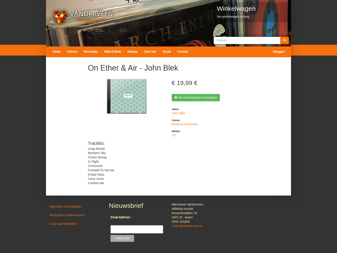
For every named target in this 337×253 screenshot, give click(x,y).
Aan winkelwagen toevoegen (196, 98)
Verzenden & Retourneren (67, 215)
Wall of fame (112, 52)
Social (167, 52)
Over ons (150, 52)
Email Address (121, 217)
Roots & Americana (185, 124)
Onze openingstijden (63, 224)
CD (174, 135)
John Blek (178, 113)
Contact (182, 52)
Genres (72, 52)
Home (56, 52)
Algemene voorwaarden (65, 207)
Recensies (91, 52)
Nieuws (132, 52)
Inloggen (279, 52)
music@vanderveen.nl (187, 226)
